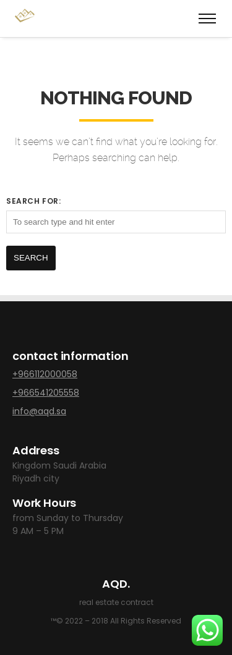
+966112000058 (44, 374)
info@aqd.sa (39, 411)
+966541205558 (45, 392)
